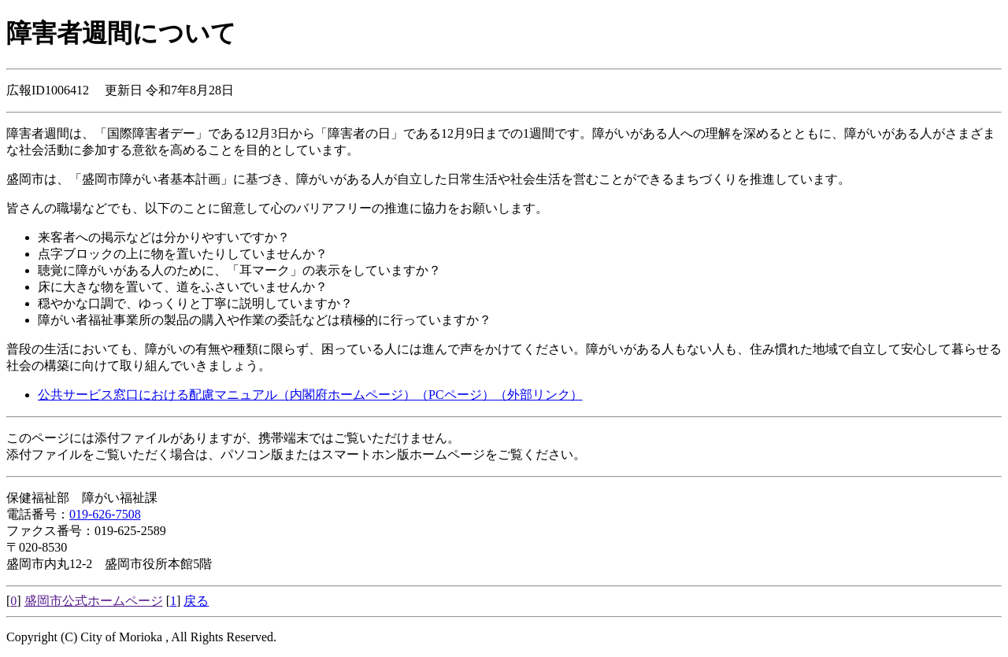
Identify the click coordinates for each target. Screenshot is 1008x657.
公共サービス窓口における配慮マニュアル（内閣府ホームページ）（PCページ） (310, 394)
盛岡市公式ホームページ (93, 600)
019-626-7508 (105, 514)
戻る (196, 600)
